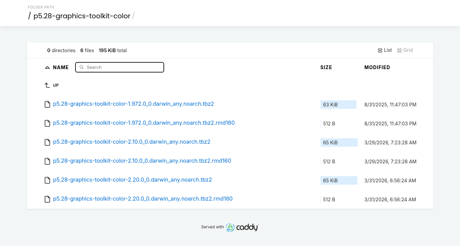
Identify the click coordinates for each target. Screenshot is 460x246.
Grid (405, 50)
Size (326, 67)
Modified (378, 67)
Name (61, 67)
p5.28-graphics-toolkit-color (82, 16)
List (384, 50)
